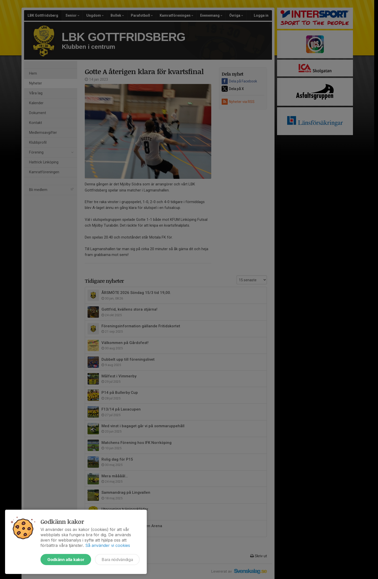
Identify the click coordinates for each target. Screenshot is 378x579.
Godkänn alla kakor (65, 559)
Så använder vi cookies (107, 545)
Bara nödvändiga (117, 559)
